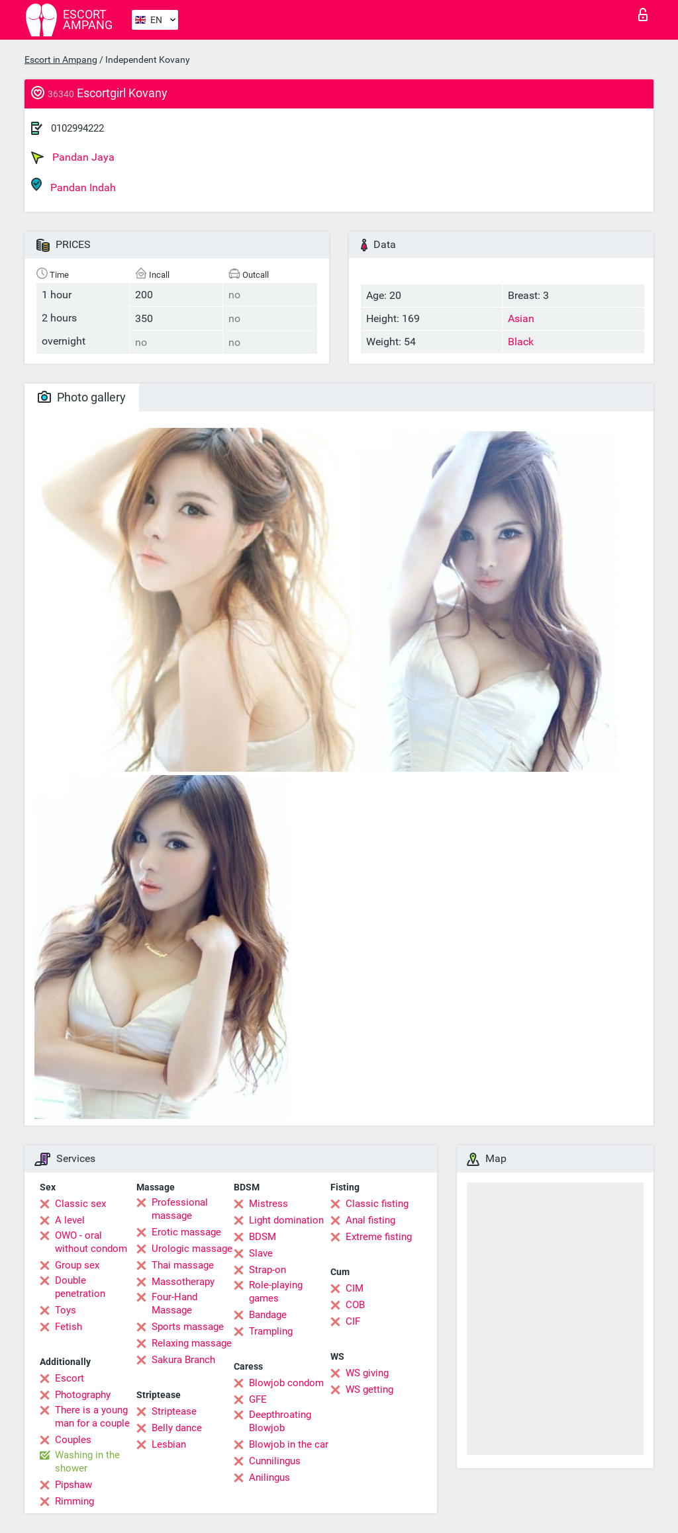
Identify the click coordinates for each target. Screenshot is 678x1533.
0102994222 (77, 128)
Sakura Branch (183, 1360)
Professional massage (180, 1209)
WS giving (367, 1373)
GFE (258, 1399)
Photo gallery (82, 397)
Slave (261, 1253)
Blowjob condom (286, 1383)
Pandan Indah (73, 185)
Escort (69, 1378)
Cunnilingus (275, 1461)
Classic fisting (377, 1204)
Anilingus (269, 1477)
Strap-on (267, 1270)
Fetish (68, 1327)
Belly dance (177, 1428)
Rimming (74, 1501)
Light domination (286, 1220)
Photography (83, 1395)
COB (355, 1305)
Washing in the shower (87, 1461)
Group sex (77, 1265)
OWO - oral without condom (91, 1242)
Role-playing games (276, 1291)
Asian (521, 318)
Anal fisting (370, 1220)
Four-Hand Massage (174, 1303)
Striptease (174, 1411)
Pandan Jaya (73, 157)
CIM (354, 1288)
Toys (65, 1310)
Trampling (271, 1331)
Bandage (268, 1315)
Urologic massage (192, 1249)
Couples (73, 1440)
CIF (353, 1321)
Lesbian (169, 1444)
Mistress (268, 1204)
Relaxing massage (192, 1343)
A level (70, 1220)
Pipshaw (73, 1485)
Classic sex (80, 1204)
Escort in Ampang (60, 59)
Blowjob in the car (288, 1444)
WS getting (369, 1389)
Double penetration (80, 1287)
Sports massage (188, 1327)
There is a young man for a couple (92, 1416)
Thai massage (183, 1265)
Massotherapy (183, 1282)
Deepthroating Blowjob (280, 1421)
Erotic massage (186, 1232)
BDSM (262, 1237)
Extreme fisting (379, 1237)
